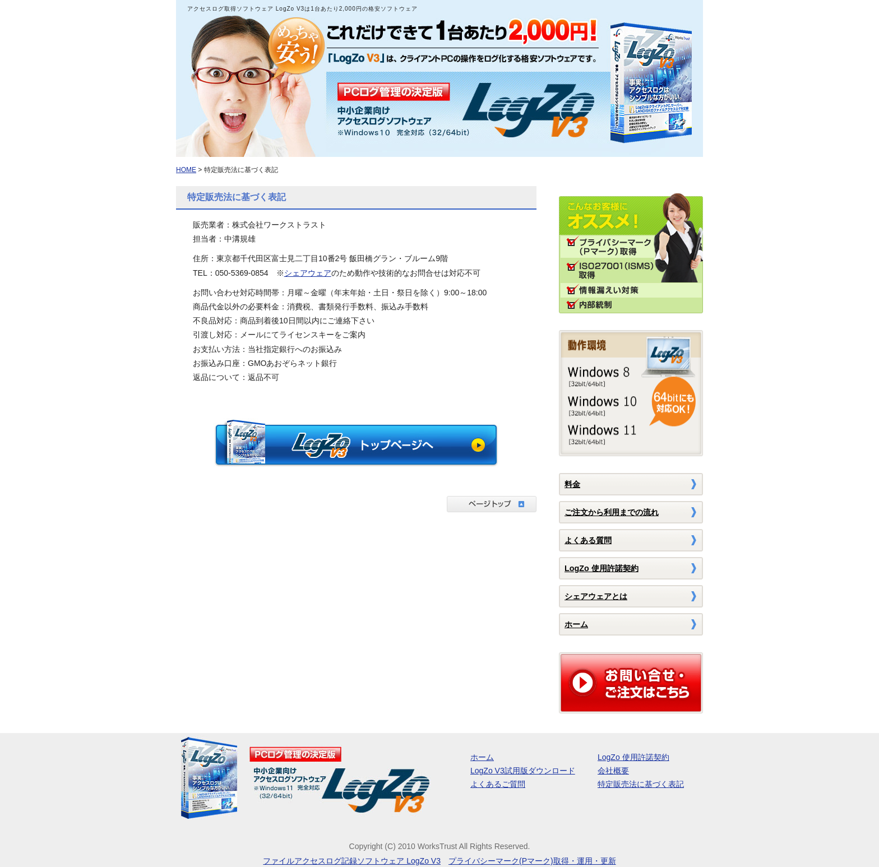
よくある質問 (588, 540)
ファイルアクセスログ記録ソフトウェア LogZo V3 (352, 860)
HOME (186, 170)
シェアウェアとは (596, 596)
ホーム (576, 624)
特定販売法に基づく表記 (641, 784)
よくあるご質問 (497, 784)
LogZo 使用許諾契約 (602, 568)
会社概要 (613, 770)
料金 (572, 484)
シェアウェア (307, 272)
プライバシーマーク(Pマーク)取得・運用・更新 (532, 860)
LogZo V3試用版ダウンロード (522, 770)
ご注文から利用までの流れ (612, 512)
